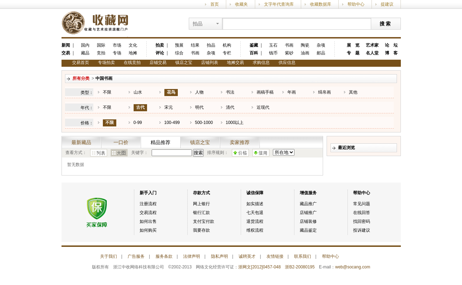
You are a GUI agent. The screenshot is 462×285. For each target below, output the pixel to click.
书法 (230, 92)
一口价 (120, 142)
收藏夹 (241, 4)
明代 (199, 107)
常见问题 (361, 203)
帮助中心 (355, 4)
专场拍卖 (106, 62)
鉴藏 (254, 45)
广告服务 (136, 256)
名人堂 (372, 53)
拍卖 (160, 45)
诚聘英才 (247, 256)
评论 (160, 53)
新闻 (66, 45)
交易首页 (80, 62)
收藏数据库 (320, 4)
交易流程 (148, 212)
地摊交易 (235, 62)
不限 (107, 92)
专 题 (353, 53)
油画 (305, 53)
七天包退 (254, 212)
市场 (117, 45)
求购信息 (261, 62)
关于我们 (108, 256)
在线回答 (361, 212)
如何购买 (148, 230)
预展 (179, 45)
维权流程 (254, 230)
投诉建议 (361, 230)
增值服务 (308, 192)
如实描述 (254, 203)
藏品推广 (308, 203)
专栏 (227, 53)
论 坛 (391, 45)
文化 (133, 45)
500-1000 (204, 122)
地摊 (133, 53)
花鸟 (171, 92)
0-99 (138, 122)
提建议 (387, 4)
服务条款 (164, 256)
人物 (199, 92)
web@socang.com (352, 267)
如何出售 (148, 221)
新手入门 (148, 192)
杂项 (211, 53)
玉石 (273, 45)
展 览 (353, 45)
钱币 (273, 53)
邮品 (321, 53)
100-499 (172, 122)
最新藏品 (81, 142)
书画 (195, 53)
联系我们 (302, 256)
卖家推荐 (240, 142)
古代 (140, 107)
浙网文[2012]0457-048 (259, 267)
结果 (195, 45)
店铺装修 (308, 221)
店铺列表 (209, 62)
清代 (230, 107)
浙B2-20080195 (300, 267)
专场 (117, 53)
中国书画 (103, 78)
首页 (214, 4)
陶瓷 (305, 45)
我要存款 (201, 230)
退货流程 (254, 221)
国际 (101, 45)
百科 (254, 53)
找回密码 (361, 221)
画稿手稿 (265, 92)
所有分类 (80, 78)
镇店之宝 (183, 62)
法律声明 (191, 256)
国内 (85, 45)
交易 (66, 53)
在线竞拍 (132, 62)
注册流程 (148, 203)
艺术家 (372, 45)
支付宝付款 (203, 221)
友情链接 (275, 256)
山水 (138, 92)
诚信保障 (254, 192)
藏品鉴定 (308, 230)
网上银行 (201, 203)
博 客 (391, 53)
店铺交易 (158, 62)
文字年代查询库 (279, 4)
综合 (179, 53)
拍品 (211, 45)
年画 (291, 92)
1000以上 (235, 122)
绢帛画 (324, 92)
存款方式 (201, 192)
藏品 (85, 53)
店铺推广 (308, 212)
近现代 (263, 107)
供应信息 (287, 62)
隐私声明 (219, 256)
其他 (353, 92)
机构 (227, 45)
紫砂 (289, 53)
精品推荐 (160, 142)
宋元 (168, 107)
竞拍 (101, 53)
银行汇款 (201, 212)
